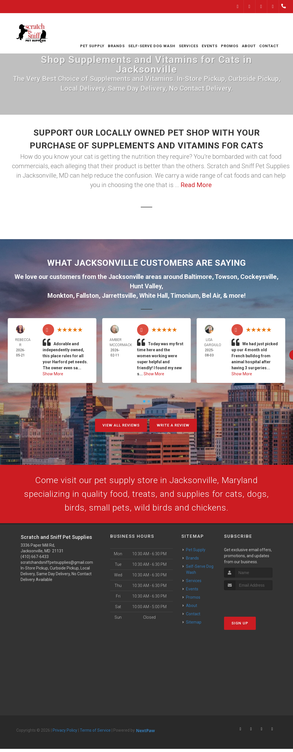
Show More (53, 374)
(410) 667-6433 (35, 556)
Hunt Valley (145, 286)
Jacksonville (126, 276)
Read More (196, 185)
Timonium (185, 295)
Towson (226, 276)
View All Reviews (121, 425)
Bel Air (211, 295)
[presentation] (254, 601)
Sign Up (239, 623)
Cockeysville (258, 276)
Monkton (60, 295)
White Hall (153, 295)
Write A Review (173, 425)
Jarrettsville (119, 295)
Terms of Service (95, 730)
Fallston (87, 295)
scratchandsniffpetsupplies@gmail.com (57, 562)
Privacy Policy (65, 730)
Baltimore (198, 276)
